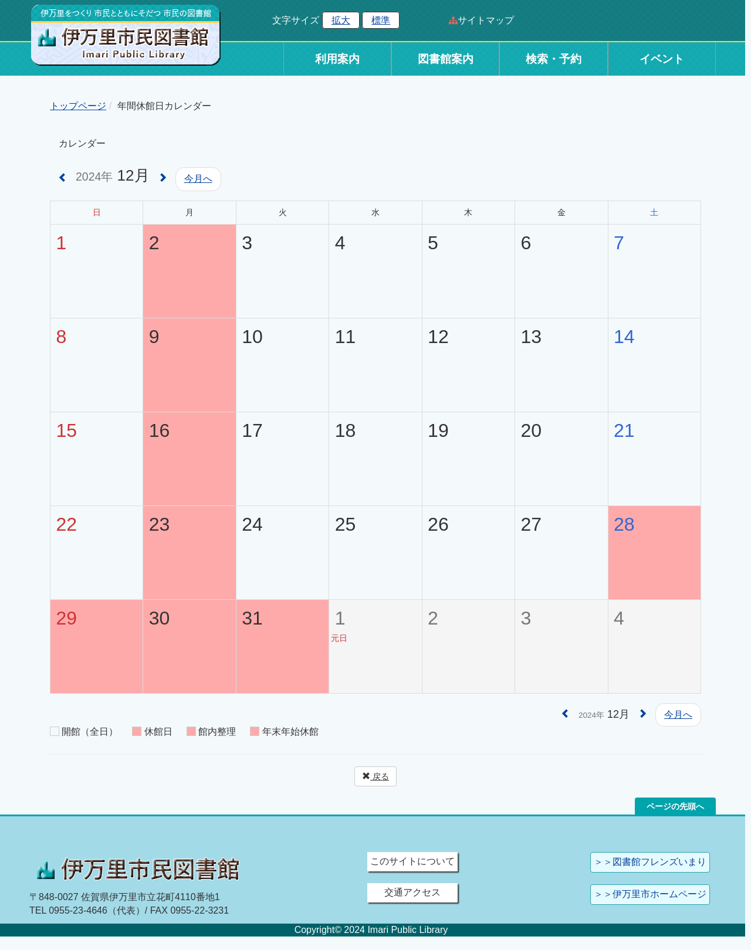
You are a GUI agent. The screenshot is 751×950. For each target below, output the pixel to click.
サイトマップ (486, 20)
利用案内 (337, 59)
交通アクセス (412, 892)
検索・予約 (553, 59)
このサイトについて (412, 861)
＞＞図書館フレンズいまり (650, 862)
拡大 (340, 20)
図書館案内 (445, 59)
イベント (662, 59)
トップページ (78, 106)
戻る (375, 776)
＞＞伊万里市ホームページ (650, 894)
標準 (380, 20)
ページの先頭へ (675, 806)
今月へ (198, 179)
